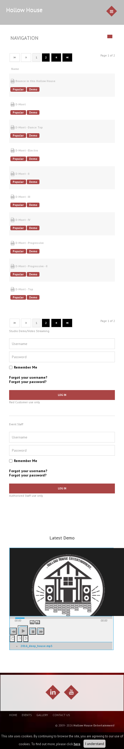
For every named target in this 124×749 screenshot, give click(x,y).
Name (17, 69)
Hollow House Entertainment (93, 725)
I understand (94, 743)
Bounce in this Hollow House (32, 81)
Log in (62, 395)
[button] (33, 629)
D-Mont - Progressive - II (28, 266)
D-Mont (18, 104)
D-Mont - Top (21, 289)
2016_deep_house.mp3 (36, 652)
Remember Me (25, 367)
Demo (33, 89)
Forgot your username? (28, 377)
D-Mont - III (20, 197)
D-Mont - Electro (24, 150)
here (77, 744)
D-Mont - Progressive (27, 243)
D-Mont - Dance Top (26, 127)
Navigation (24, 38)
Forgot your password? (28, 381)
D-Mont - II (19, 174)
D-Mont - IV (20, 220)
